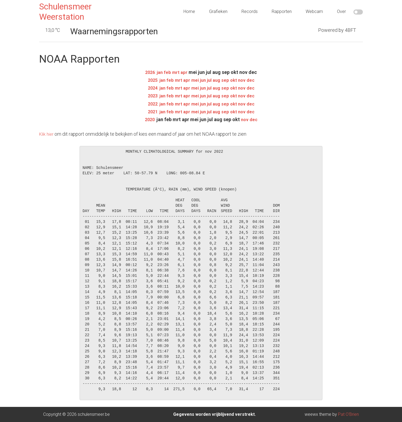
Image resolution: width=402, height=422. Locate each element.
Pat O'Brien (348, 414)
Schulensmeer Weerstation (65, 11)
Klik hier (47, 134)
